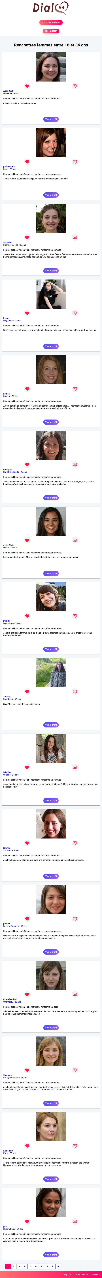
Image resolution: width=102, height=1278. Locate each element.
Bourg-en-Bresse (11, 1077)
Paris (5, 1153)
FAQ (65, 1274)
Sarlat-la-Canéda (11, 472)
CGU (71, 1274)
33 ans (13, 1153)
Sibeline (7, 772)
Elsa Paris (8, 1150)
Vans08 (6, 696)
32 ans (13, 547)
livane (6, 318)
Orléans (7, 775)
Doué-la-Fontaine (11, 926)
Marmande (8, 623)
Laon (5, 169)
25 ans (15, 775)
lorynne (6, 848)
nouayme (7, 469)
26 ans (15, 93)
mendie (6, 621)
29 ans (18, 699)
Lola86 (6, 394)
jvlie (5, 1226)
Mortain (7, 93)
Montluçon (8, 699)
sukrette (7, 242)
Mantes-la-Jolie (10, 245)
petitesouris (9, 166)
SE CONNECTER (51, 31)
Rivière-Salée (9, 1229)
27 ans (23, 1077)
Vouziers (7, 850)
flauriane (7, 1075)
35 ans (15, 396)
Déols (6, 547)
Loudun (6, 396)
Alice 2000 (8, 91)
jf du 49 (6, 923)
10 (58, 1266)
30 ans (16, 850)
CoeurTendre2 (10, 999)
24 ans (17, 320)
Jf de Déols (8, 545)
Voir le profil (51, 119)
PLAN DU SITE (82, 1274)
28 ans (24, 926)
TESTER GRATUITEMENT (51, 22)
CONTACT (95, 1274)
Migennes (8, 320)
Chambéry (8, 1002)
